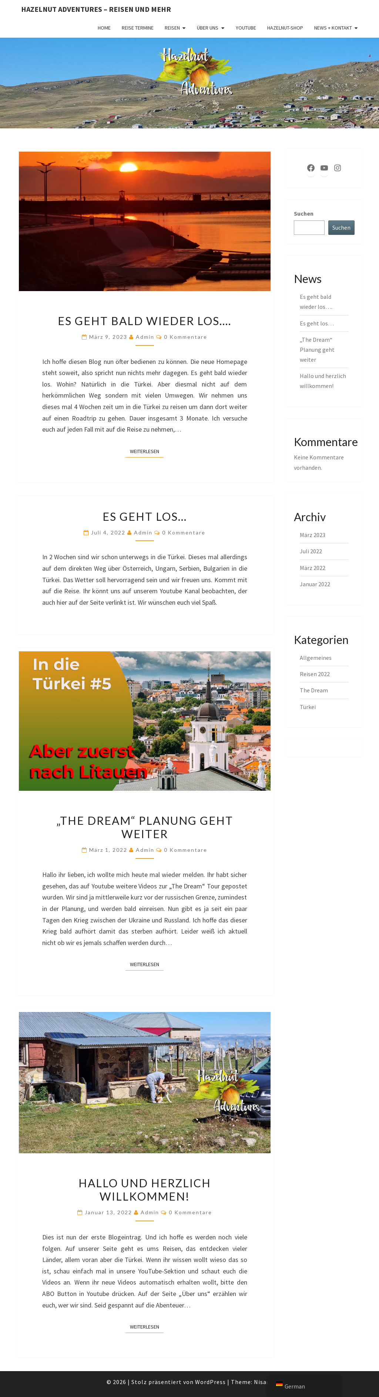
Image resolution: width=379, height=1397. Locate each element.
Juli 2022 (311, 551)
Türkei (308, 707)
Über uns (207, 27)
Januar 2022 (315, 584)
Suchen (303, 213)
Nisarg (263, 1382)
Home (104, 27)
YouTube (246, 27)
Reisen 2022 (315, 674)
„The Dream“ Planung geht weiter (144, 827)
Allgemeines (316, 657)
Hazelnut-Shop (285, 27)
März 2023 (312, 535)
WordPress (210, 1382)
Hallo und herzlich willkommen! (144, 1189)
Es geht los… (145, 516)
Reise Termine (138, 27)
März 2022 (312, 567)
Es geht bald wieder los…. (144, 320)
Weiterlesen (147, 451)
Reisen (172, 27)
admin (145, 337)
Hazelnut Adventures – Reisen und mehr (96, 9)
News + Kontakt (333, 27)
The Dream (314, 690)
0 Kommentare (185, 337)
